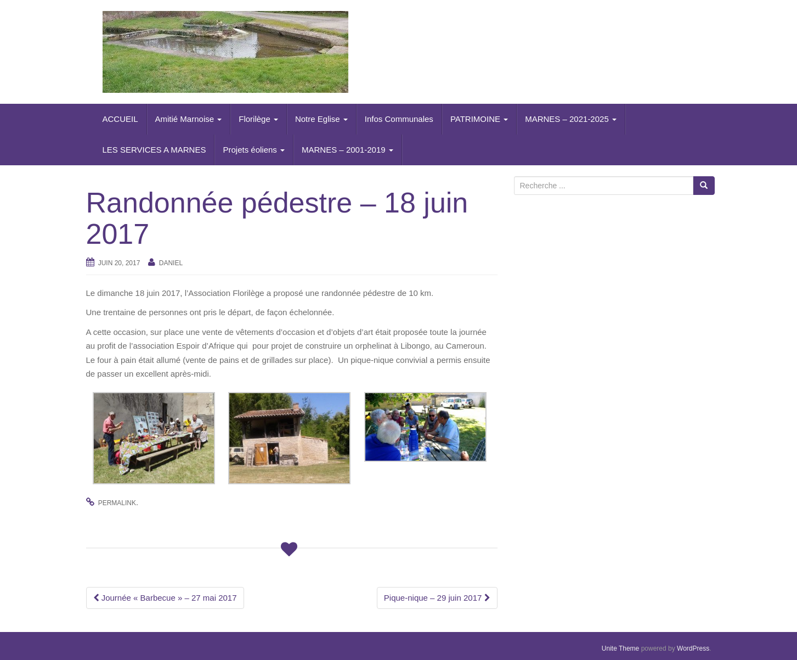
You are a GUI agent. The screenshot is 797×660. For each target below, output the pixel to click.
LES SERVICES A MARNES (154, 149)
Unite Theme (620, 648)
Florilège (258, 119)
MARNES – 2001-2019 (347, 149)
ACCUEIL (120, 119)
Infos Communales (399, 119)
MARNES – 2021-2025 (571, 119)
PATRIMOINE (479, 119)
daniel (171, 263)
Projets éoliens (254, 149)
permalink (117, 503)
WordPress (693, 648)
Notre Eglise (321, 119)
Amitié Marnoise (188, 119)
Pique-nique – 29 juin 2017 (437, 597)
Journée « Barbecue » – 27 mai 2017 (165, 597)
